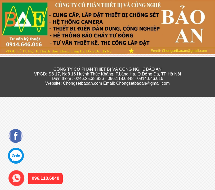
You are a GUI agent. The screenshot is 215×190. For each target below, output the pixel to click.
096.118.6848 (13, 171)
